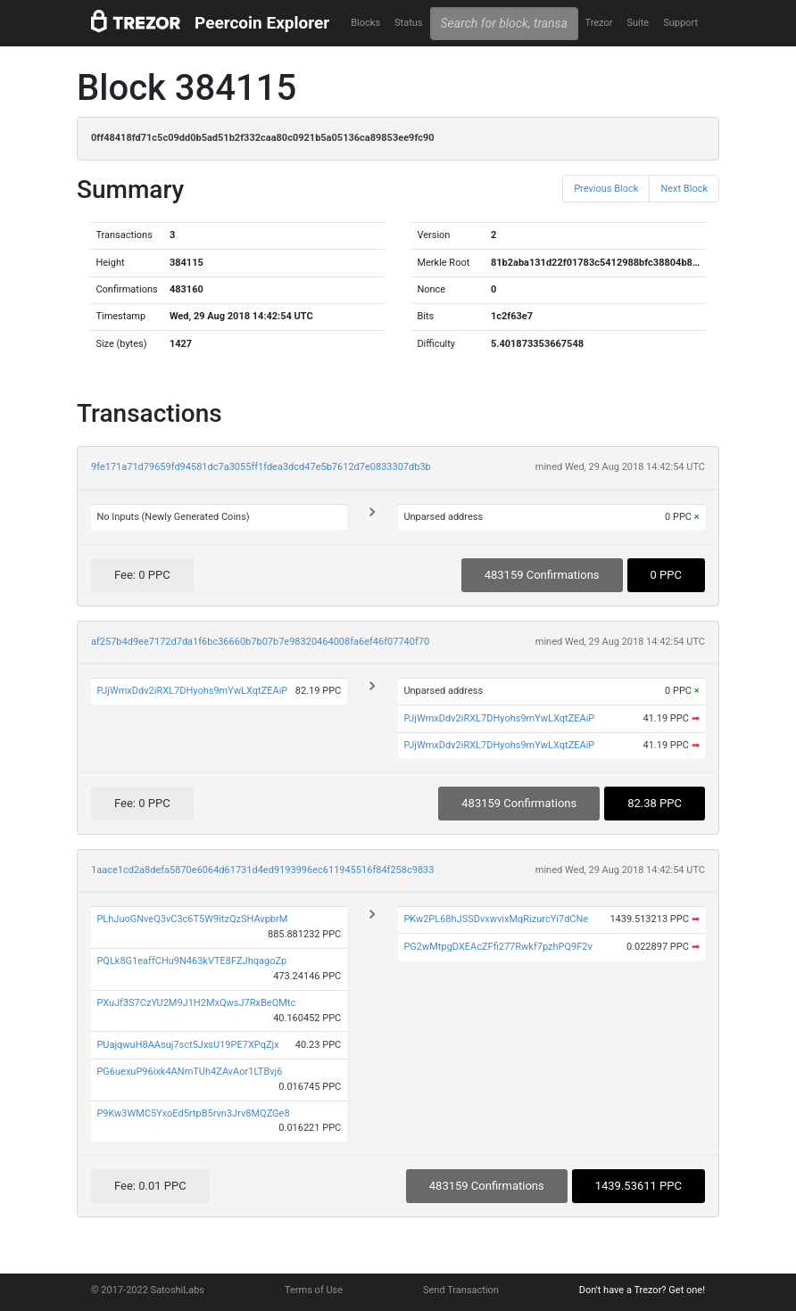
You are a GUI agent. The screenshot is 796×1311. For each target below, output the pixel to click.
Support (680, 23)
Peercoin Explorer (262, 22)
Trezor (598, 23)
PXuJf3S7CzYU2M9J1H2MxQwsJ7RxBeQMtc (195, 1003)
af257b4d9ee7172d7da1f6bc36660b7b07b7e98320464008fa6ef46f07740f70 (260, 641)
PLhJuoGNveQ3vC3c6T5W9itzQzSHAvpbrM (191, 919)
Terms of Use (314, 1290)
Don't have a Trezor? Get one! (642, 1290)
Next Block (684, 188)
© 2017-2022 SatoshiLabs (147, 1290)
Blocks (365, 23)
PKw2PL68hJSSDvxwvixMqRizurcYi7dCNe (495, 919)
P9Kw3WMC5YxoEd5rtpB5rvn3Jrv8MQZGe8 (192, 1113)
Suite (637, 23)
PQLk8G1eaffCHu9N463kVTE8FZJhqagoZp (191, 961)
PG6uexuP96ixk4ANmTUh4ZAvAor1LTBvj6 (189, 1071)
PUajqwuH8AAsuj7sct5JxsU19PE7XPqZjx (187, 1045)
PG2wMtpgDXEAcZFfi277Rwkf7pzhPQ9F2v (497, 946)
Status (408, 23)
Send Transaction (461, 1290)
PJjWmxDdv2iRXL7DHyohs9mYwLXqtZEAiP (191, 691)
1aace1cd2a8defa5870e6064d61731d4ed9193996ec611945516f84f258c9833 (262, 870)
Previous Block (606, 188)
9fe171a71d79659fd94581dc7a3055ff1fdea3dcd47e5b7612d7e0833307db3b (261, 467)
